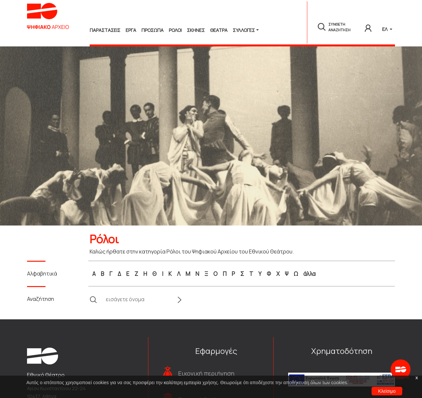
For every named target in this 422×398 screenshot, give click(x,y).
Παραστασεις (105, 30)
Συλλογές (244, 30)
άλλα (309, 274)
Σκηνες (196, 30)
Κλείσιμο (387, 391)
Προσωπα (152, 30)
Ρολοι (175, 30)
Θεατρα (218, 30)
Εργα (131, 30)
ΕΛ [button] (385, 29)
